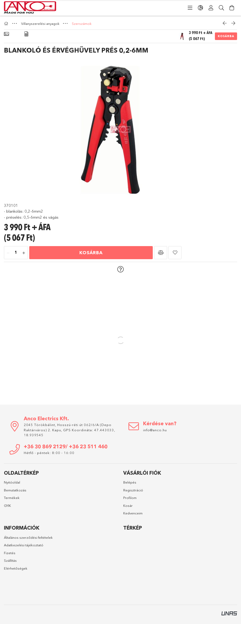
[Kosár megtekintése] (232, 8)
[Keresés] (221, 8)
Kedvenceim (133, 513)
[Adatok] (26, 34)
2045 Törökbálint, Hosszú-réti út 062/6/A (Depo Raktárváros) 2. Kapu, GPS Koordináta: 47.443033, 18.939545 (69, 430)
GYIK (7, 505)
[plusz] (24, 253)
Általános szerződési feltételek (28, 537)
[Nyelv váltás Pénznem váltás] (200, 8)
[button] (160, 252)
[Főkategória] (7, 23)
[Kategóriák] (190, 8)
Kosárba (226, 36)
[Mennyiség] (16, 253)
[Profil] (211, 8)
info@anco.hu (155, 430)
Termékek (12, 498)
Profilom (130, 498)
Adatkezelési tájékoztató (23, 545)
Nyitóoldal (12, 482)
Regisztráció (133, 490)
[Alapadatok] (6, 34)
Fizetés (9, 553)
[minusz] (8, 253)
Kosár (128, 505)
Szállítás (10, 560)
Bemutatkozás (15, 490)
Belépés (129, 482)
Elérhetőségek (15, 568)
